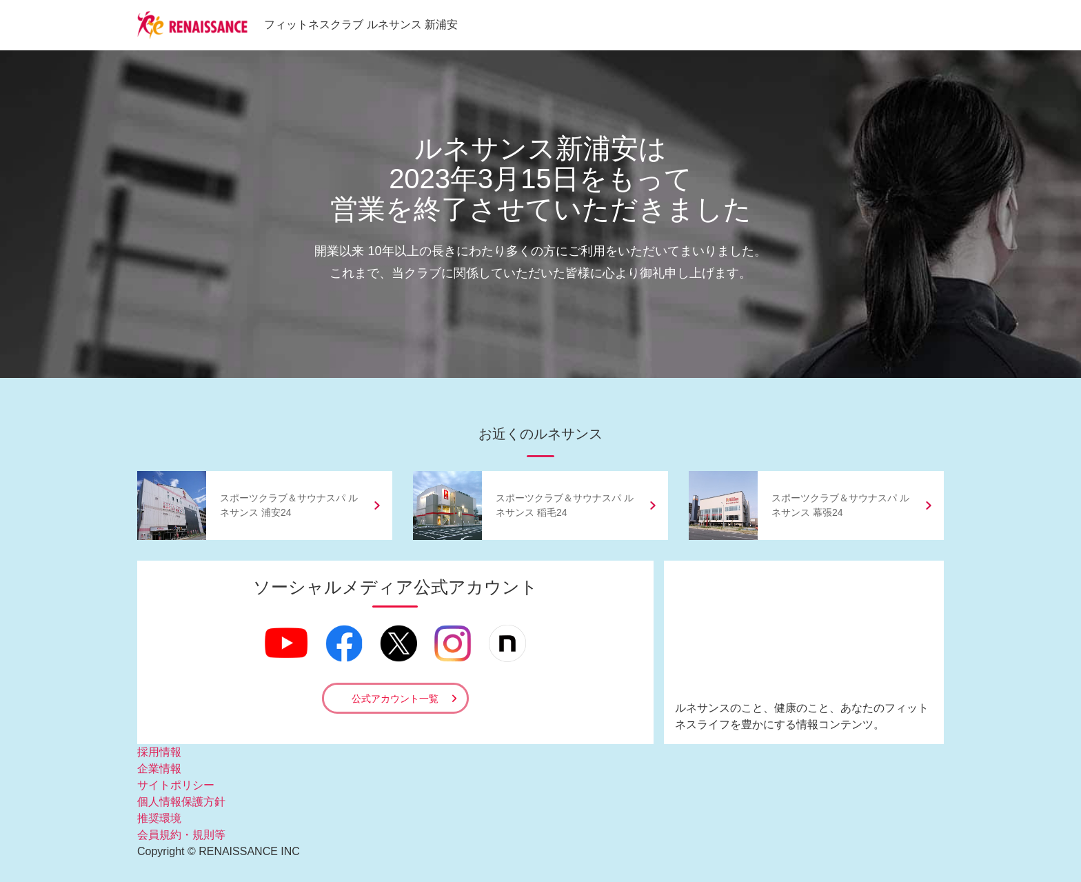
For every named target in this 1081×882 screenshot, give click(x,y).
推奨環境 (159, 818)
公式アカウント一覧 (395, 698)
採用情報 (159, 752)
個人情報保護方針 (181, 802)
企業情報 (159, 768)
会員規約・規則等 (181, 835)
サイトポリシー (175, 785)
